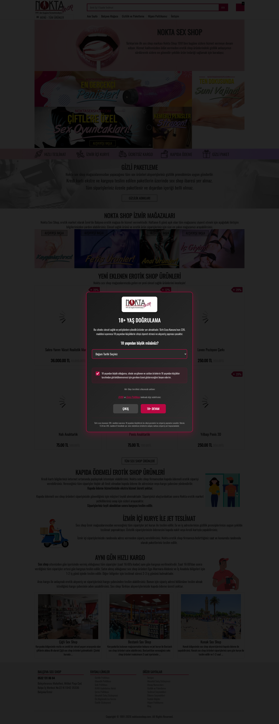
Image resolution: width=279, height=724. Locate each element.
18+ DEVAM (153, 409)
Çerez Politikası (133, 397)
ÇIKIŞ (126, 409)
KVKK (120, 397)
